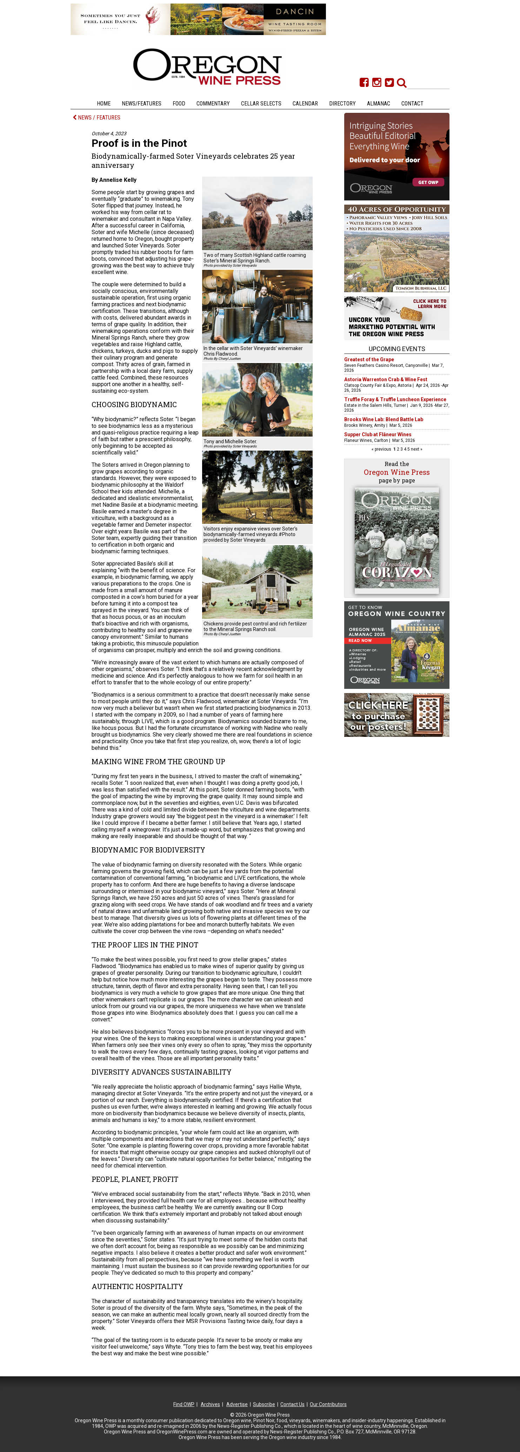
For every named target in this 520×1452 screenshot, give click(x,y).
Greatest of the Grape (369, 359)
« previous (382, 449)
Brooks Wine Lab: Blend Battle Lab (383, 419)
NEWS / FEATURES (96, 117)
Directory (342, 103)
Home (104, 103)
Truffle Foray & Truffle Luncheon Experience (395, 399)
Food (179, 103)
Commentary (213, 103)
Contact (412, 103)
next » (416, 449)
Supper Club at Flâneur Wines (378, 434)
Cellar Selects (261, 103)
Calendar (305, 103)
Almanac (378, 103)
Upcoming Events (397, 348)
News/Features (141, 103)
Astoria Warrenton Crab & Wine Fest (385, 379)
